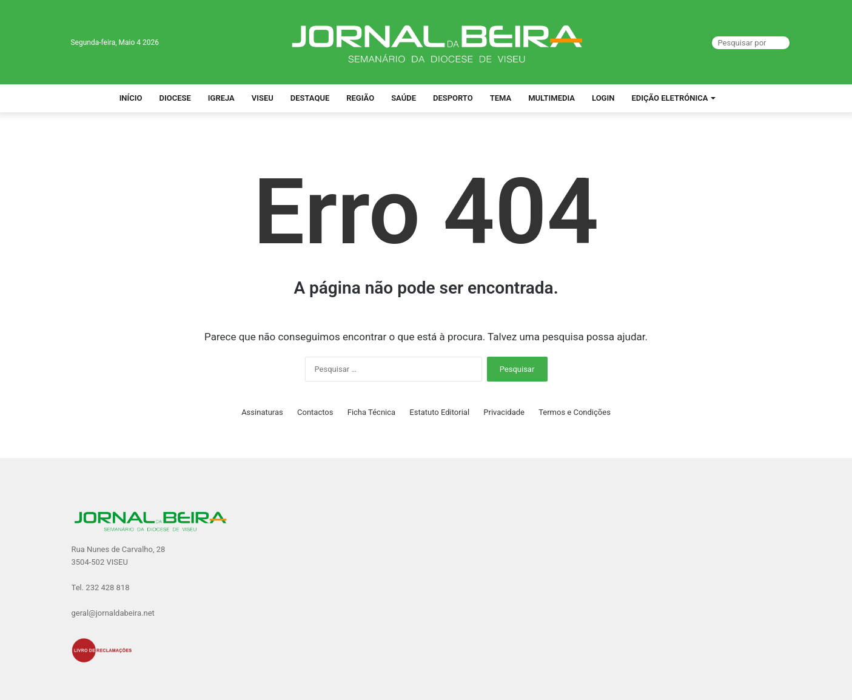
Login (603, 98)
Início (131, 98)
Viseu (262, 98)
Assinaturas (262, 412)
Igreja (221, 98)
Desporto (453, 98)
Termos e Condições (574, 412)
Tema (501, 98)
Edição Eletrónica (669, 98)
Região (360, 98)
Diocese (175, 98)
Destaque (310, 98)
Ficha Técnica (371, 412)
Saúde (403, 98)
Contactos (315, 412)
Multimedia (551, 98)
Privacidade (504, 412)
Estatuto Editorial (439, 412)
